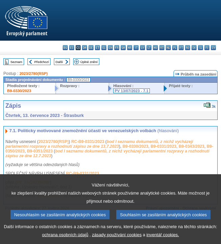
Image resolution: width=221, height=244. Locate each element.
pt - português (181, 47)
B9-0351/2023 (40, 151)
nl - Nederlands (168, 47)
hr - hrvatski (129, 47)
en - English (110, 47)
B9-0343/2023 (191, 146)
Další (59, 62)
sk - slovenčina (194, 47)
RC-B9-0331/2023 (87, 141)
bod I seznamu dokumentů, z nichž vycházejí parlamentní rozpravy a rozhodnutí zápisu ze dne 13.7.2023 (99, 144)
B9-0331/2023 (163, 146)
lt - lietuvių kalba (149, 47)
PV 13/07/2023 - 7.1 (131, 91)
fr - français (116, 47)
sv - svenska (213, 47)
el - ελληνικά (103, 47)
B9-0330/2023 (19, 91)
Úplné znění (89, 62)
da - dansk (84, 47)
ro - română (187, 47)
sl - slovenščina (200, 47)
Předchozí (41, 62)
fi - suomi (206, 47)
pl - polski (174, 47)
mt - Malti (161, 47)
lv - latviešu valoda (142, 47)
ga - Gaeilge (123, 47)
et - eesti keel (97, 47)
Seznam (16, 62)
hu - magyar (155, 47)
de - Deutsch (91, 47)
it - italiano (136, 47)
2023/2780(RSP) (33, 74)
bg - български (65, 47)
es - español (71, 47)
